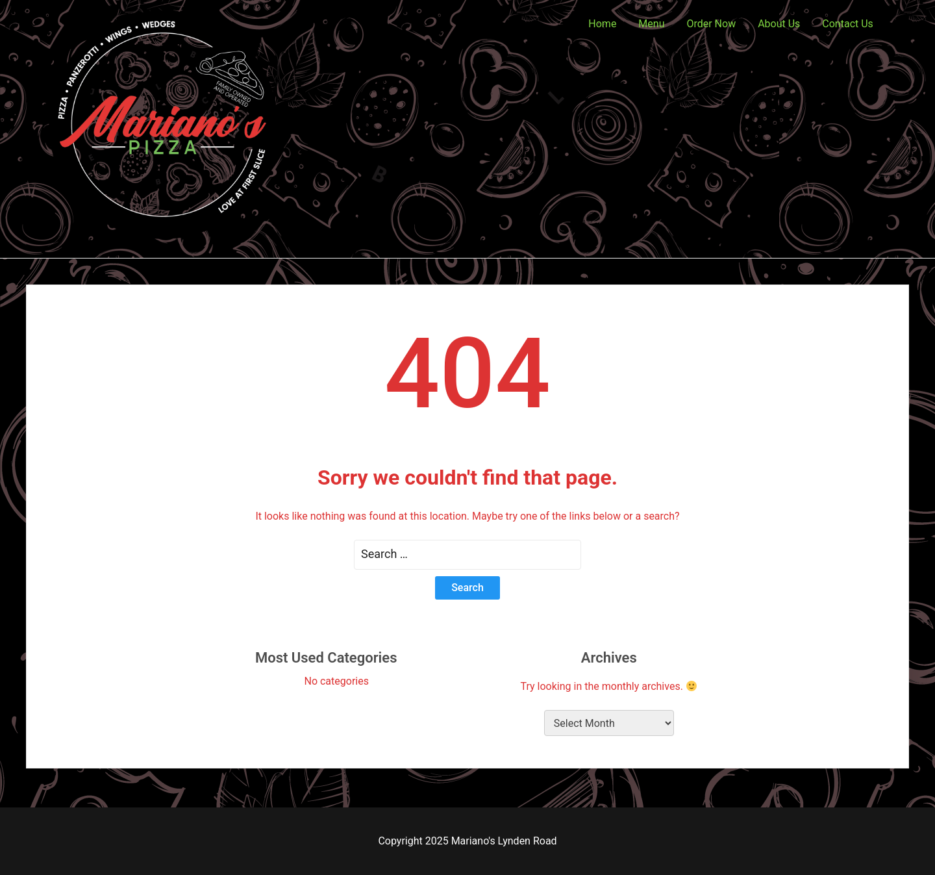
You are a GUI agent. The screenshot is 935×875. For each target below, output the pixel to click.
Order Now (711, 24)
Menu (651, 24)
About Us (779, 24)
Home (602, 24)
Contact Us (847, 24)
